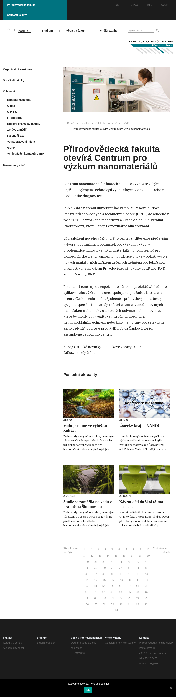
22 (103, 562)
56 (120, 586)
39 (112, 574)
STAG (134, 4)
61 (95, 592)
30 (104, 567)
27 (146, 562)
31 (112, 567)
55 (112, 586)
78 (104, 604)
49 (130, 580)
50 (138, 580)
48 (121, 580)
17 (132, 555)
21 (95, 562)
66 (138, 592)
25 (129, 562)
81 (129, 604)
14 (108, 555)
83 (146, 604)
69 (95, 598)
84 (116, 610)
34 (137, 567)
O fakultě (100, 123)
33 (129, 567)
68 (87, 598)
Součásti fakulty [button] (35, 14)
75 (146, 598)
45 (95, 580)
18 (140, 555)
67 (146, 592)
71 (112, 598)
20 (87, 562)
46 (104, 580)
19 (148, 555)
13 (100, 555)
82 (137, 604)
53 (95, 586)
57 (129, 586)
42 (137, 574)
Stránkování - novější (71, 550)
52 (87, 586)
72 (120, 598)
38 (103, 574)
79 (112, 604)
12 (92, 555)
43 (146, 574)
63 (111, 592)
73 (129, 598)
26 (137, 562)
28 (87, 567)
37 (95, 574)
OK (88, 689)
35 (146, 567)
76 (87, 604)
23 (112, 562)
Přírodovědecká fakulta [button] (35, 4)
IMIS (149, 4)
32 (120, 567)
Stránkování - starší (161, 550)
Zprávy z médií (118, 123)
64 (120, 592)
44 (86, 580)
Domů (70, 123)
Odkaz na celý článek (80, 352)
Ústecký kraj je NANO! (139, 425)
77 (95, 604)
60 (86, 592)
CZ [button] (119, 4)
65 (129, 592)
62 (103, 592)
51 (147, 580)
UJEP (164, 4)
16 (124, 555)
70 (104, 598)
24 (120, 562)
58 (137, 586)
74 (137, 598)
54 (103, 586)
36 (86, 574)
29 (95, 567)
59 (146, 586)
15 (116, 555)
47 (112, 580)
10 (148, 549)
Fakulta (84, 123)
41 (129, 574)
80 (121, 604)
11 (84, 555)
